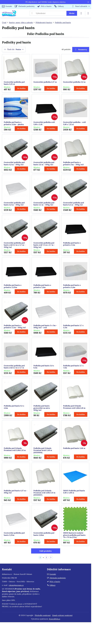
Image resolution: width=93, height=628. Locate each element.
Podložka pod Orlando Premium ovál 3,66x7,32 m (15, 449)
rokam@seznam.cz (16, 585)
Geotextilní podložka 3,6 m (74, 82)
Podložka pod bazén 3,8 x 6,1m (43, 367)
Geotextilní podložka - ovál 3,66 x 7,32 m (74, 123)
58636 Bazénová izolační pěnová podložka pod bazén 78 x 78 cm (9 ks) (74, 535)
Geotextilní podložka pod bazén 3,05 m (14, 83)
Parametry (80, 49)
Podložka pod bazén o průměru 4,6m (72, 286)
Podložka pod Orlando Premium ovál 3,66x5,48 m (74, 407)
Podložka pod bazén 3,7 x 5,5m (73, 326)
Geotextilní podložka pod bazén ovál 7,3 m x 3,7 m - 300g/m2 (44, 245)
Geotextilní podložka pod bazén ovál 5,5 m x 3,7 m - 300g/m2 (14, 245)
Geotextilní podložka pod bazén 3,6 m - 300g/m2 (43, 163)
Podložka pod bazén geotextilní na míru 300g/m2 (41, 408)
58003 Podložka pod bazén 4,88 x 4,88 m (74, 491)
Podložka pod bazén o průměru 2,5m (72, 244)
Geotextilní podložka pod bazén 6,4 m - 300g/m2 (73, 204)
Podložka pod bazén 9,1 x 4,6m (14, 407)
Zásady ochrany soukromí (62, 615)
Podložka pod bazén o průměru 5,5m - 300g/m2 (15, 326)
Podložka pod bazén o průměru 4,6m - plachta (14, 123)
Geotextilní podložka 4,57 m (45, 82)
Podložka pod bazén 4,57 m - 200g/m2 (15, 491)
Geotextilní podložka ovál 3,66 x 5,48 (44, 123)
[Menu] (88, 13)
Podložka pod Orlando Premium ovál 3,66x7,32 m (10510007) (44, 492)
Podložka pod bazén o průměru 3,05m (12, 286)
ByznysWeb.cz (54, 619)
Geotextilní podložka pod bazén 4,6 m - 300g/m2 (14, 163)
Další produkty (45, 551)
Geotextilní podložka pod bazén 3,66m (43, 534)
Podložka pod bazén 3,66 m (74, 448)
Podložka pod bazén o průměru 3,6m (42, 286)
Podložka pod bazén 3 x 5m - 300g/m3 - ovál (45, 326)
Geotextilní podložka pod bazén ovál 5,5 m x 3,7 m (14, 367)
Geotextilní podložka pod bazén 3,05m (14, 534)
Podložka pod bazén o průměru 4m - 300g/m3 (73, 163)
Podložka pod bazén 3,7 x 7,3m (73, 367)
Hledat (71, 13)
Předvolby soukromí (43, 615)
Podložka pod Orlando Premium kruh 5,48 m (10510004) (42, 450)
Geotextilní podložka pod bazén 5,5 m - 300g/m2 (43, 204)
